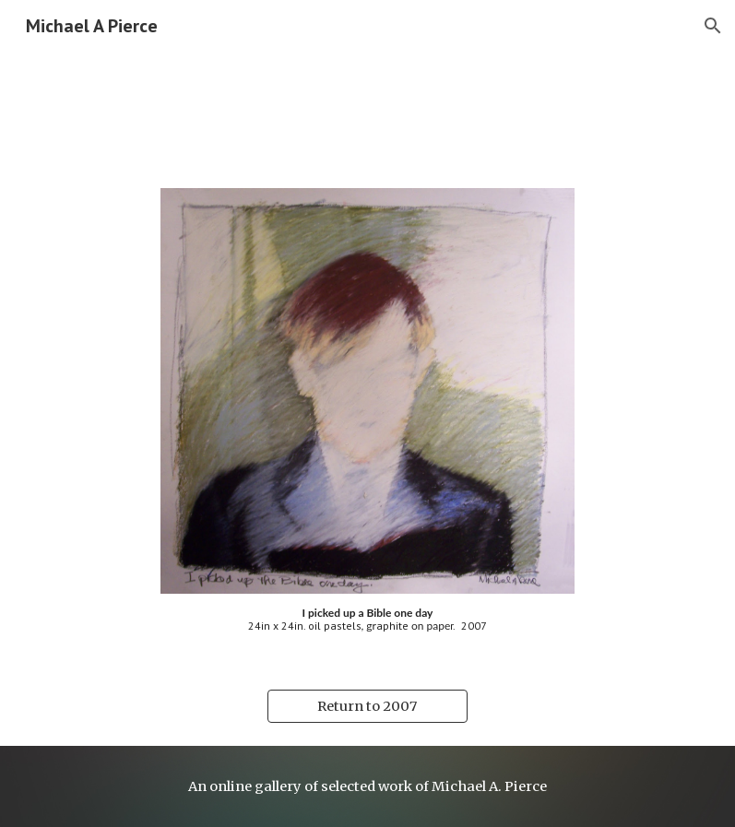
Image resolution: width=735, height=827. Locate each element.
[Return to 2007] (367, 706)
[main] (367, 620)
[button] (713, 26)
